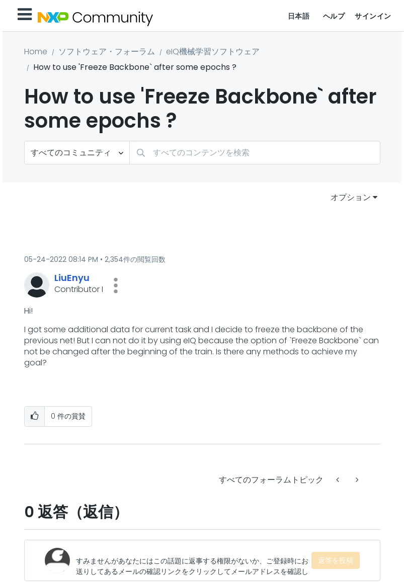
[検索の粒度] (77, 152)
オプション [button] (351, 197)
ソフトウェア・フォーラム (106, 51)
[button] (115, 285)
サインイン (373, 16)
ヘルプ (334, 16)
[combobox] (254, 152)
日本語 (299, 16)
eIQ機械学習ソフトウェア (213, 51)
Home (35, 51)
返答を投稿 (335, 560)
